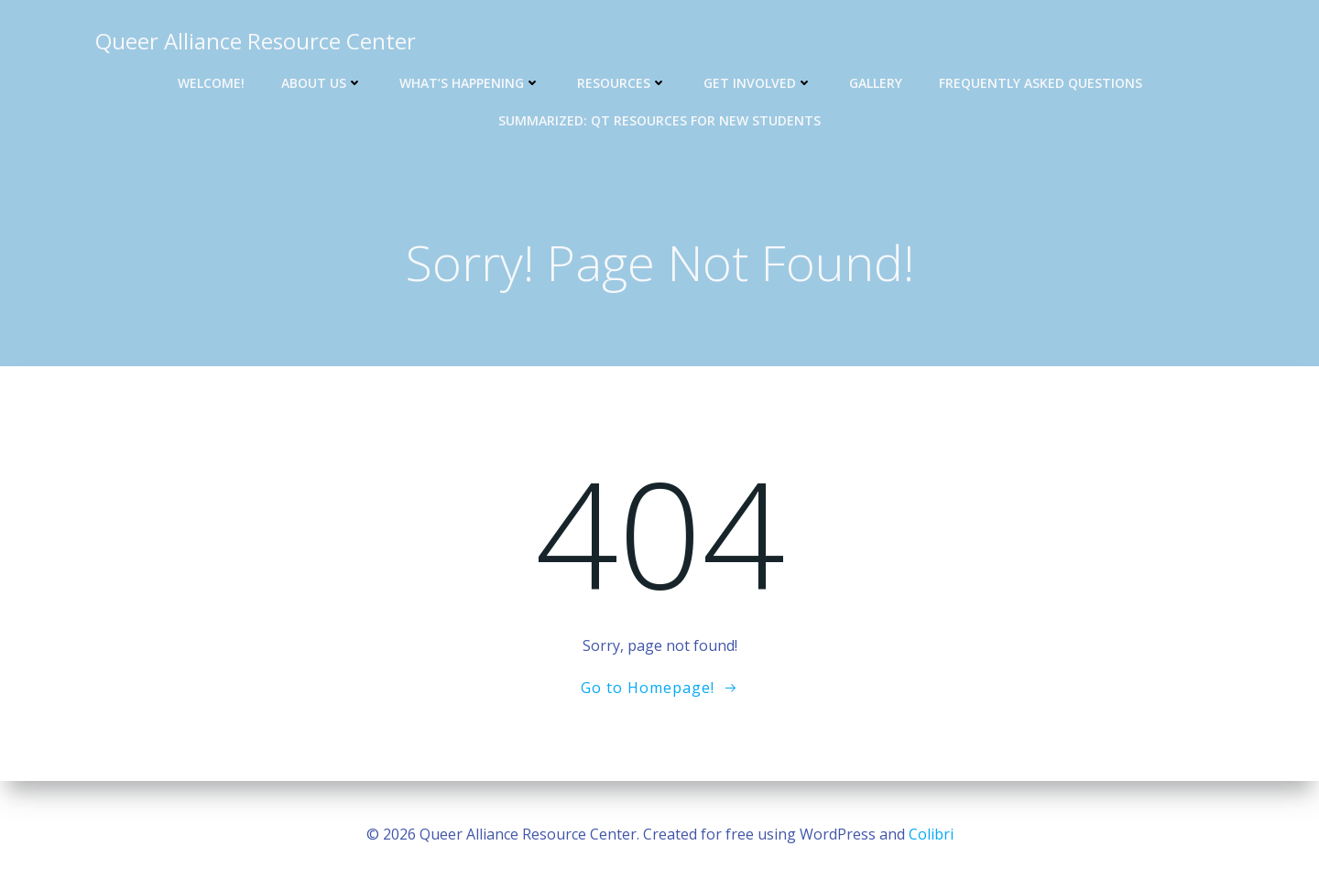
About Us (322, 83)
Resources (622, 83)
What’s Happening (469, 83)
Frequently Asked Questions (1040, 83)
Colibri (931, 834)
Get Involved (757, 83)
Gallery (875, 83)
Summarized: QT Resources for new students (659, 120)
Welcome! (211, 83)
